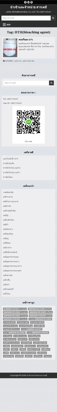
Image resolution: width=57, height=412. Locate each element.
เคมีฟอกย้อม (8, 234)
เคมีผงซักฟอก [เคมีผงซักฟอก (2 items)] (17, 346)
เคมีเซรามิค (8, 275)
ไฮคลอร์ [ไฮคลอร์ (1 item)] (47, 356)
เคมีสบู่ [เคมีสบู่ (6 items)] (22, 349)
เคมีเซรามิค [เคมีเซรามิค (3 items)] (8, 356)
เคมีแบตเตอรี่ (8, 289)
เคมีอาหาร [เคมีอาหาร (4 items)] (15, 353)
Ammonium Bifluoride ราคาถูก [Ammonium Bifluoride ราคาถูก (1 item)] (15, 315)
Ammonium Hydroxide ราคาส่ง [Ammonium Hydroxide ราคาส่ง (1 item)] (15, 319)
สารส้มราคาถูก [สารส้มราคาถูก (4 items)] (10, 339)
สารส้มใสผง (8, 177)
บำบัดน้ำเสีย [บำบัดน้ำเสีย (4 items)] (39, 326)
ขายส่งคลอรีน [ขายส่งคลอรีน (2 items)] (9, 322)
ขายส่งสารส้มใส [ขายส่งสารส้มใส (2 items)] (37, 322)
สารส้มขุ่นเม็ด (8, 163)
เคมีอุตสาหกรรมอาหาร (12, 266)
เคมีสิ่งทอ (7, 243)
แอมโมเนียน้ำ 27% (10, 159)
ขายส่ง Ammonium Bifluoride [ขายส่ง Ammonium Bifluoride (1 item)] (40, 319)
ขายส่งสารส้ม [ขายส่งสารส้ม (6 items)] (22, 322)
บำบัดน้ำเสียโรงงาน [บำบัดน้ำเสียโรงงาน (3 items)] (11, 329)
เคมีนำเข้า (18, 61)
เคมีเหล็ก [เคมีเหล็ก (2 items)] (19, 356)
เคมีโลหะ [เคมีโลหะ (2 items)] (38, 356)
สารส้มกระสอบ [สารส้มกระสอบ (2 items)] (20, 336)
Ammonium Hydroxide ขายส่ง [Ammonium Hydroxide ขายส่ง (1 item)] (41, 315)
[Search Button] (31, 2)
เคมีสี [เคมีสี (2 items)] (6, 353)
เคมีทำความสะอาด (10, 201)
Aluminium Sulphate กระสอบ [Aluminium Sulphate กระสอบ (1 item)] (15, 309)
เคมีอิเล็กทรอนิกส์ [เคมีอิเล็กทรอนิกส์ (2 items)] (28, 353)
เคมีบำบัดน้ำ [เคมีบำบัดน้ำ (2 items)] (26, 342)
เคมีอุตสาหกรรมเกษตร (12, 271)
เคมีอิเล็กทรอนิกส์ (10, 252)
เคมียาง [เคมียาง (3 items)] (15, 349)
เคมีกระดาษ (8, 197)
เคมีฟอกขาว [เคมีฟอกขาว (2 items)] (30, 346)
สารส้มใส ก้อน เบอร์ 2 (11, 168)
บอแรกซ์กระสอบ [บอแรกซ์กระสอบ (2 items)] (10, 326)
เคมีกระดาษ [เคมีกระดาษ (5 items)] (34, 339)
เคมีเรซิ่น (6, 280)
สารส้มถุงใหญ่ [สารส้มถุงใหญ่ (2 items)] (34, 336)
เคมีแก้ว (6, 285)
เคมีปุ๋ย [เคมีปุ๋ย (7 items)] (6, 346)
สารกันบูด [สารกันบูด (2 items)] (8, 336)
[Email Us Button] (28, 2)
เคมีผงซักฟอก (8, 220)
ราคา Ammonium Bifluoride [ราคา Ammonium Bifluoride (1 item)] (14, 332)
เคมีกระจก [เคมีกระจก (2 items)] (22, 339)
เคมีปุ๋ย (5, 215)
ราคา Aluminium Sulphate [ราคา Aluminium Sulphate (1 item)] (32, 329)
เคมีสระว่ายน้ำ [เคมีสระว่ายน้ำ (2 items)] (34, 349)
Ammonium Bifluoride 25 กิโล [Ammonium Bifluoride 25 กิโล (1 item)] (40, 309)
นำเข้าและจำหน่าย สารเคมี (28, 7)
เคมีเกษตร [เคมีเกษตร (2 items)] (42, 353)
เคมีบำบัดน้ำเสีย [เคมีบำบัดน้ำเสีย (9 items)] (40, 342)
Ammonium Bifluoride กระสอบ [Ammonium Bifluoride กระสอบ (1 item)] (15, 312)
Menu (9, 24)
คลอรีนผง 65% (26, 39)
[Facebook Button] (25, 2)
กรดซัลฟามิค (8, 192)
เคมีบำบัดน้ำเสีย (28, 61)
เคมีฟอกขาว (8, 229)
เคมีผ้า (5, 225)
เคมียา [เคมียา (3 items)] (6, 349)
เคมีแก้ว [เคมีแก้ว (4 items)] (28, 356)
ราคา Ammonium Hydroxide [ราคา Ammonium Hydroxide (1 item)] (37, 332)
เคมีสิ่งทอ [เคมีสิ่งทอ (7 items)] (46, 349)
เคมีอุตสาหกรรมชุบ (11, 257)
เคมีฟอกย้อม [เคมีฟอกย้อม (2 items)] (43, 346)
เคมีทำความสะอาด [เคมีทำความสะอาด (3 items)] (11, 342)
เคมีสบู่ (5, 238)
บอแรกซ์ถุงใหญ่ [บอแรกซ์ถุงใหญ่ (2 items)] (26, 326)
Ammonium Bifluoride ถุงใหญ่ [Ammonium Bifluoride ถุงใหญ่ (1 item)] (41, 312)
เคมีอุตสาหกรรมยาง (11, 262)
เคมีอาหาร (7, 248)
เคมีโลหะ (7, 294)
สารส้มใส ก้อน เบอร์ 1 (11, 172)
